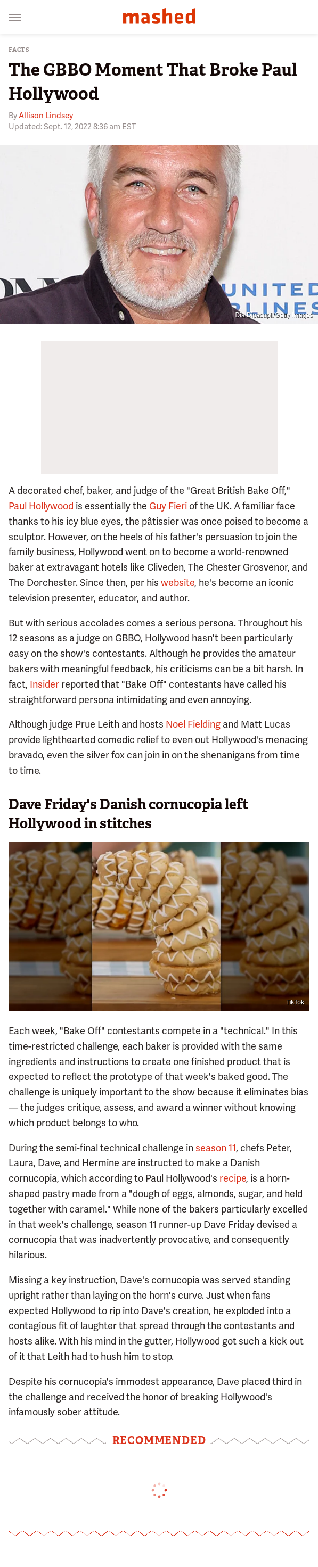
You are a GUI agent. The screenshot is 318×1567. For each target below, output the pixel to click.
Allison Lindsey (46, 115)
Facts (19, 50)
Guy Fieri (168, 506)
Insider (44, 684)
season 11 (215, 1148)
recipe (232, 1178)
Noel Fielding (193, 724)
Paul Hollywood (41, 506)
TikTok (295, 1002)
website (177, 582)
